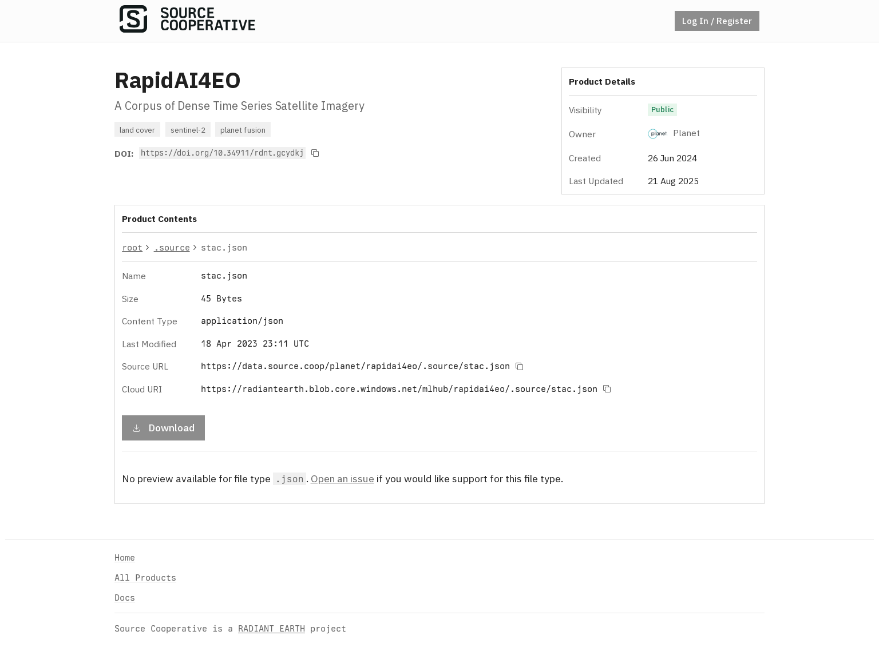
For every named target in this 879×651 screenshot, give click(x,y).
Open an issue (342, 478)
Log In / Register (717, 20)
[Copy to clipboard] (315, 153)
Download (163, 427)
